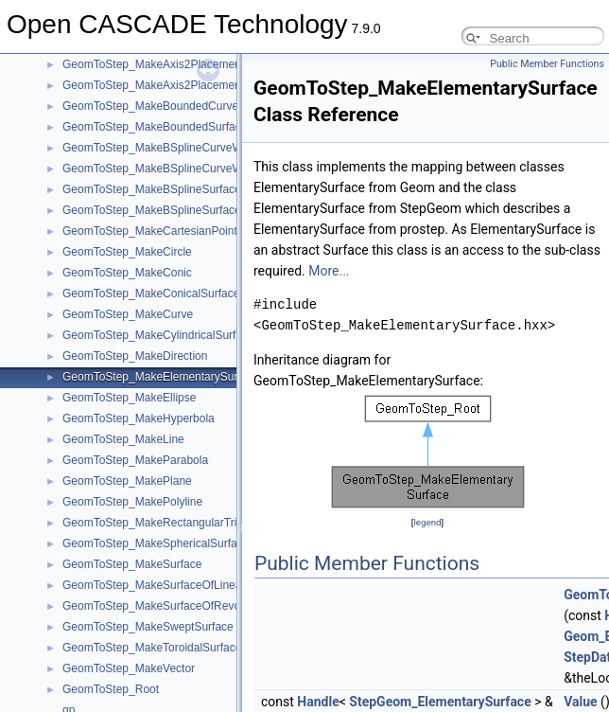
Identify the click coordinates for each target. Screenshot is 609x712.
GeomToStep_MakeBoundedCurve (150, 106)
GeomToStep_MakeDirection (134, 356)
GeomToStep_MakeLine (123, 439)
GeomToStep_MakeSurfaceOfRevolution (165, 606)
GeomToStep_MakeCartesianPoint (149, 231)
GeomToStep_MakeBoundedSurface (154, 127)
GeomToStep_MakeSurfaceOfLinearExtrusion (177, 585)
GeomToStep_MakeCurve (127, 314)
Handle (318, 701)
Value (580, 701)
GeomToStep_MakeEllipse (129, 397)
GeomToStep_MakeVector (128, 668)
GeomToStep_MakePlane (127, 481)
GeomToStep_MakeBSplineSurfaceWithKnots (177, 189)
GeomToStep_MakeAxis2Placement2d (159, 64)
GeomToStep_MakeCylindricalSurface (158, 335)
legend (427, 522)
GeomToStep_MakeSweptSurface (148, 626)
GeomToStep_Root (110, 689)
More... (328, 270)
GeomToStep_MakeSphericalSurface (155, 543)
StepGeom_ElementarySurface (440, 701)
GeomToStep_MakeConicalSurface (150, 293)
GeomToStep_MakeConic (127, 272)
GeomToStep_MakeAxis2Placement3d (159, 85)
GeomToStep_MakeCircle (127, 251)
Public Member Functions (547, 64)
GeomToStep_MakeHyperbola (138, 418)
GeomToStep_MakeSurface (131, 564)
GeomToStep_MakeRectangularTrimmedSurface (184, 522)
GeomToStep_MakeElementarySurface (160, 376)
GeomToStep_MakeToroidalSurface (151, 647)
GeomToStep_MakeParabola (135, 460)
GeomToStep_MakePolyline (132, 501)
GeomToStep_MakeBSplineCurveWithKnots (173, 147)
